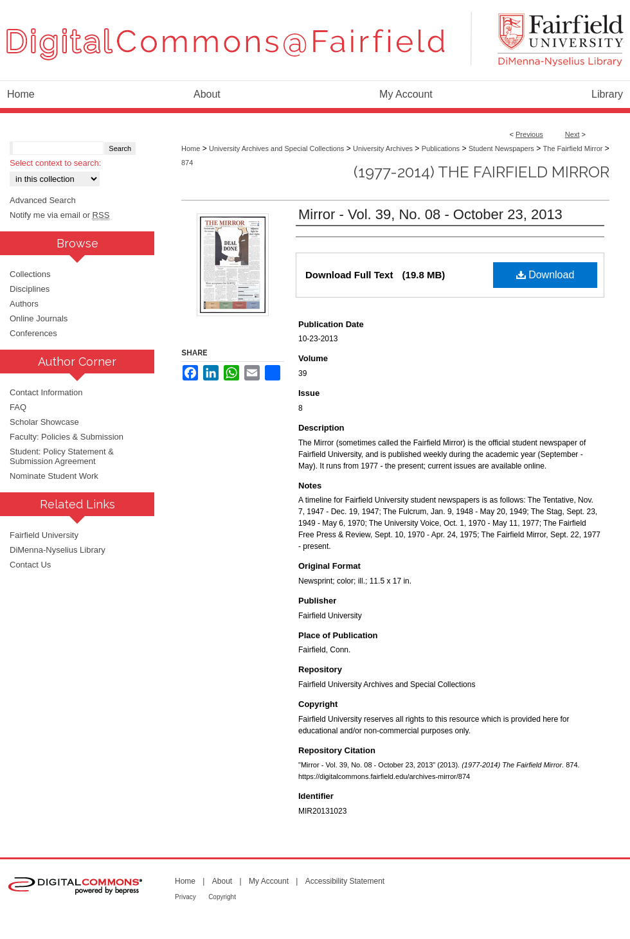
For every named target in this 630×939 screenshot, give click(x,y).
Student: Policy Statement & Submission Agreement (62, 456)
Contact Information (46, 392)
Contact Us (30, 564)
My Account (269, 881)
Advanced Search (43, 200)
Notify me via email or (59, 215)
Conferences (33, 333)
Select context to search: (55, 163)
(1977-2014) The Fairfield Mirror (481, 172)
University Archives (383, 148)
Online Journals (39, 318)
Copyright (222, 896)
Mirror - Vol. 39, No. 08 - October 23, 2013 (430, 214)
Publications (441, 148)
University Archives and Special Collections (276, 148)
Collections (30, 274)
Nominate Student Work (54, 476)
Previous (529, 134)
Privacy (185, 896)
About (222, 881)
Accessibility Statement (344, 881)
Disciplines (30, 289)
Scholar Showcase (44, 422)
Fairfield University (44, 535)
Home (190, 148)
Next (572, 134)
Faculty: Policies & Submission (66, 437)
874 (187, 162)
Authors (24, 304)
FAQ (18, 407)
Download (545, 274)
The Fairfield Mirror (573, 148)
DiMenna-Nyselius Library (57, 550)
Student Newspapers (501, 148)
